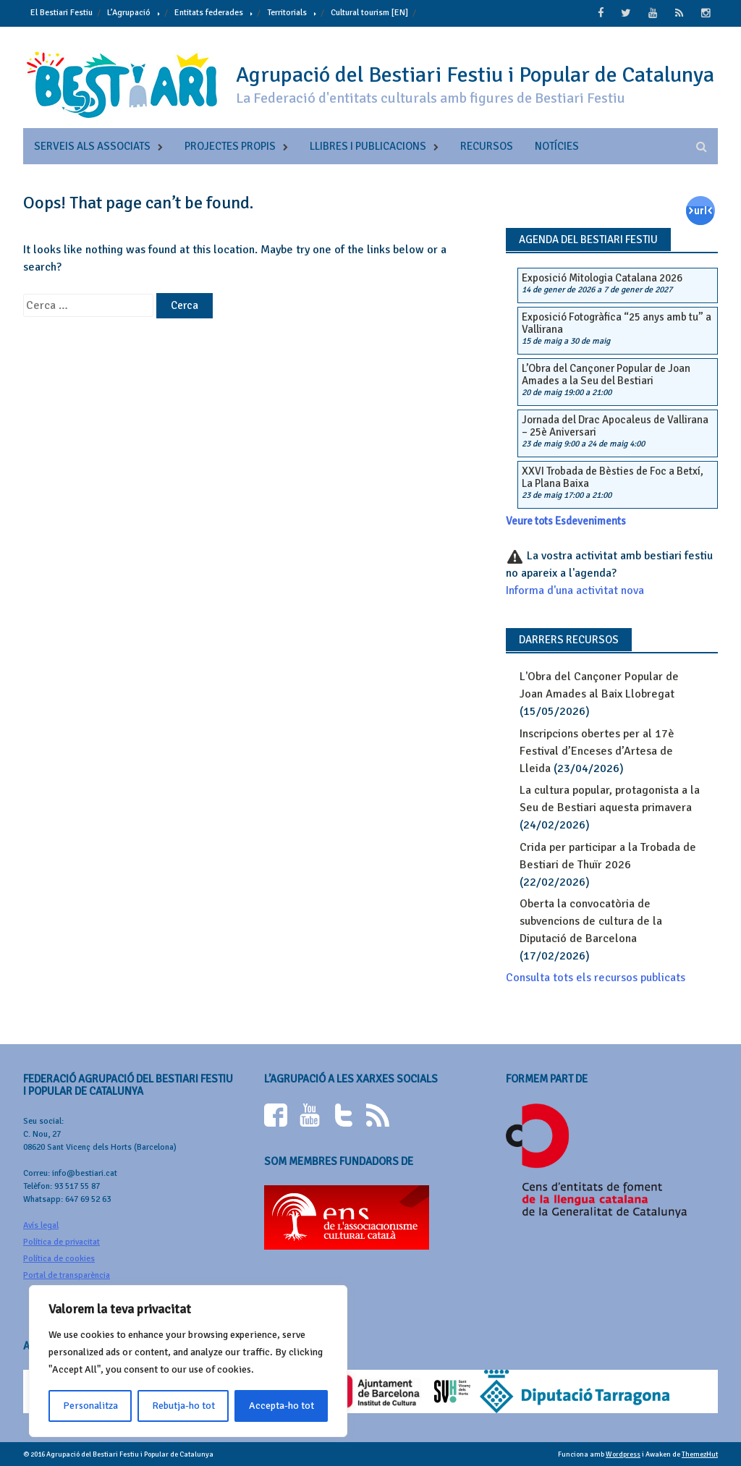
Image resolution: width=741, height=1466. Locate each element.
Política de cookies (59, 1257)
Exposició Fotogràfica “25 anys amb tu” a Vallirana (616, 322)
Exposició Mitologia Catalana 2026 (602, 276)
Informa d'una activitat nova (575, 589)
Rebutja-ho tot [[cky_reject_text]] (183, 1405)
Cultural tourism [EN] (369, 12)
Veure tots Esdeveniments (566, 520)
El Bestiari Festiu (61, 12)
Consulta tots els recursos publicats (595, 976)
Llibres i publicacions (368, 144)
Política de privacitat (61, 1240)
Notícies (557, 144)
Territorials (287, 12)
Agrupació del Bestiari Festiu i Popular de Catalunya (475, 73)
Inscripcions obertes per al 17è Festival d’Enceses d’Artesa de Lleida (597, 749)
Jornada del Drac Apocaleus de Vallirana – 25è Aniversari (615, 425)
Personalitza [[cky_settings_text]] (90, 1405)
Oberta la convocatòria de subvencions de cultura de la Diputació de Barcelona (591, 919)
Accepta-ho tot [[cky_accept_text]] (281, 1405)
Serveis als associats (92, 144)
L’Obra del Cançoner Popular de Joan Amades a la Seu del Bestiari (606, 373)
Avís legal (41, 1224)
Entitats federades (208, 12)
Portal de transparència (66, 1273)
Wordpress (623, 1453)
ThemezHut (700, 1453)
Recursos (486, 144)
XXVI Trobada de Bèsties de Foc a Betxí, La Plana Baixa (612, 476)
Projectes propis (230, 144)
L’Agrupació (129, 12)
